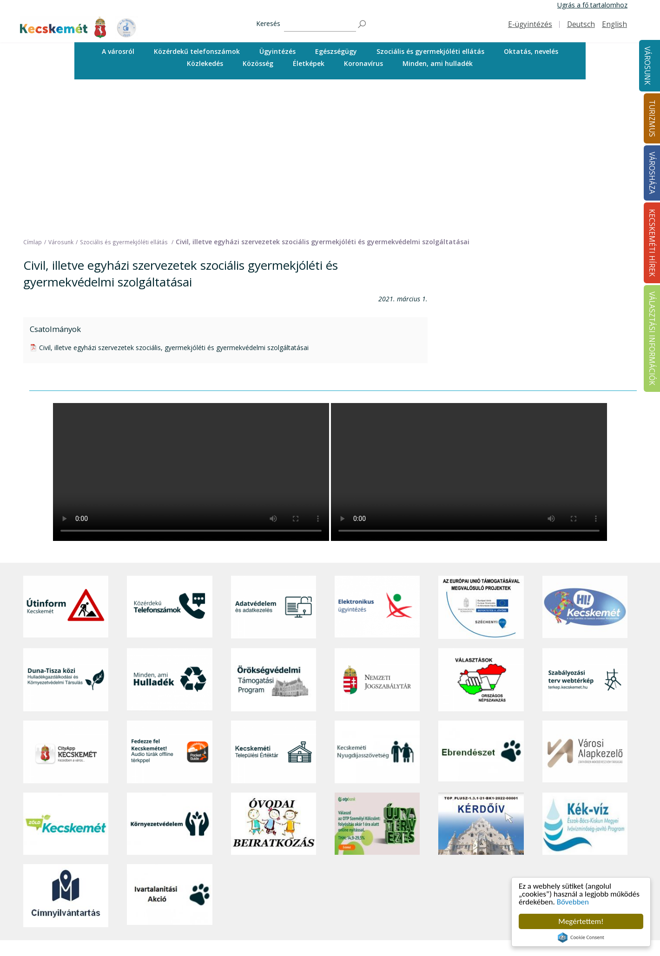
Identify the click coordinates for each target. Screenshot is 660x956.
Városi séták (322, 921)
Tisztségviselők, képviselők (461, 859)
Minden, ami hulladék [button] (438, 63)
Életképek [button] (308, 63)
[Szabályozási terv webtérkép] (584, 532)
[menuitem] (118, 52)
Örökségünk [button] (322, 879)
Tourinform (321, 859)
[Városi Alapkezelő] (584, 604)
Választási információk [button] (455, 942)
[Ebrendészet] (480, 604)
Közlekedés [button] (205, 63)
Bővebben (573, 902)
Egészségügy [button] (336, 51)
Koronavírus (363, 63)
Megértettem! (580, 921)
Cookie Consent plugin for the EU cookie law (581, 937)
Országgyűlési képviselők (459, 869)
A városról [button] (118, 51)
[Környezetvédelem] (169, 676)
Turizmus (320, 846)
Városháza (439, 846)
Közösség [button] (258, 63)
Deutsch (581, 24)
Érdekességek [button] (324, 890)
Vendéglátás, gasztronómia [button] (345, 931)
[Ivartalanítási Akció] (169, 748)
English (614, 24)
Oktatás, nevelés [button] (531, 51)
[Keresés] (320, 24)
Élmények (318, 900)
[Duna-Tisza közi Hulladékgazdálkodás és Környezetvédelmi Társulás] (65, 532)
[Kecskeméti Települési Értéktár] (273, 604)
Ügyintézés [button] (277, 51)
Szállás (314, 942)
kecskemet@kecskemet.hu (85, 934)
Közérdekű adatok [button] (449, 900)
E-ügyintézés (530, 24)
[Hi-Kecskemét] (584, 460)
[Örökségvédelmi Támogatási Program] (273, 532)
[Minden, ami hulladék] (169, 532)
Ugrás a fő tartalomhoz (592, 4)
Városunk (647, 65)
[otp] (377, 676)
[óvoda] (273, 676)
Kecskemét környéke (335, 910)
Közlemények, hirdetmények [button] (464, 931)
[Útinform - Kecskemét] (65, 460)
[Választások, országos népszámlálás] (480, 532)
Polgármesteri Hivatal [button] (454, 890)
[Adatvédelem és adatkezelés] (273, 460)
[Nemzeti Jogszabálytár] (377, 532)
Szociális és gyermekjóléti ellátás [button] (430, 51)
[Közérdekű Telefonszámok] (169, 460)
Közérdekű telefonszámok (197, 51)
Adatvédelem (441, 910)
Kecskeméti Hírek (568, 846)
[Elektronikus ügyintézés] (377, 460)
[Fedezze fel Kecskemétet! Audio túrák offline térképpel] (169, 604)
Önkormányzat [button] (444, 879)
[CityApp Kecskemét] (65, 604)
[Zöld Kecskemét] (65, 676)
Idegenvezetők (326, 869)
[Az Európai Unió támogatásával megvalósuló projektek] (480, 460)
